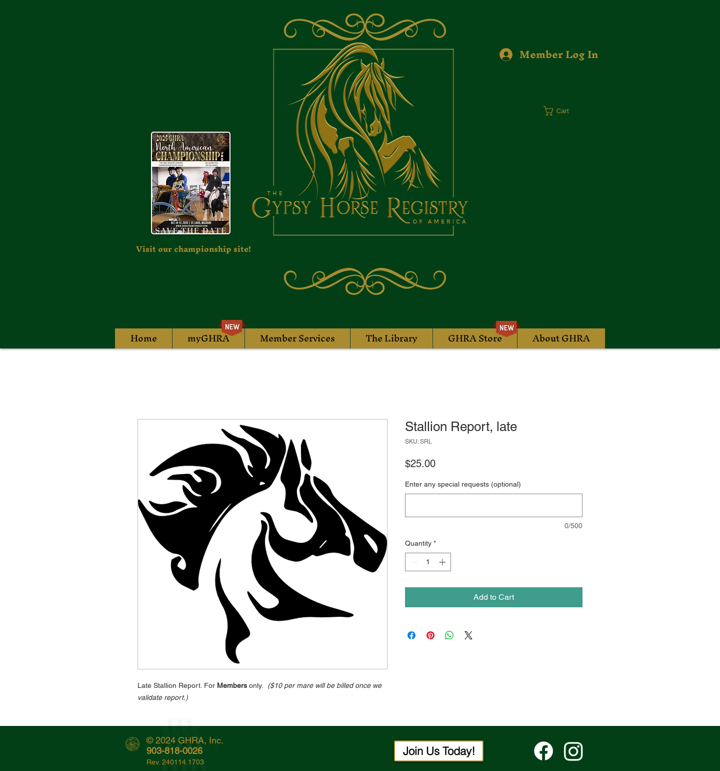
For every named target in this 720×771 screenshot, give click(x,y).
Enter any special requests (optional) (463, 484)
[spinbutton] (428, 562)
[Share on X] (468, 635)
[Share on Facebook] (412, 635)
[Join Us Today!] (439, 750)
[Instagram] (573, 750)
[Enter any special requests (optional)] (494, 505)
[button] (562, 111)
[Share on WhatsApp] (450, 635)
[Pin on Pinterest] (430, 635)
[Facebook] (543, 750)
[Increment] (443, 562)
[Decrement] (412, 562)
